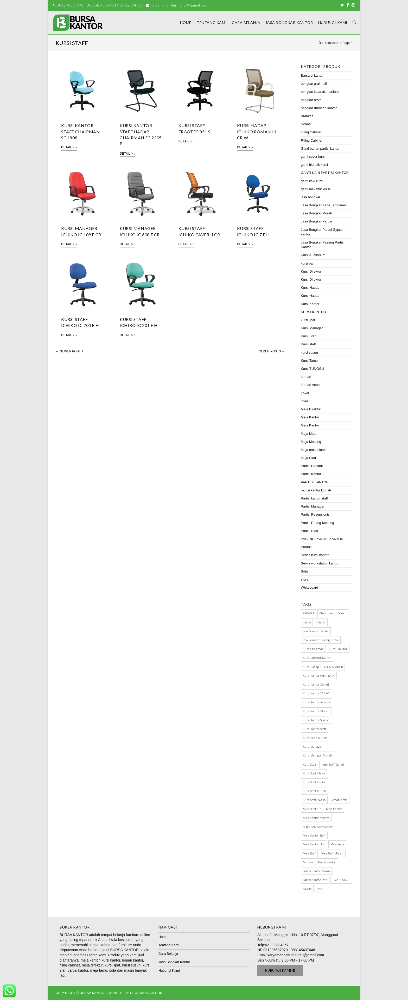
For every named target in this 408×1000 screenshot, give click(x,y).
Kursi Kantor (310, 304)
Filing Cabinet (311, 132)
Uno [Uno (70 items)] (319, 889)
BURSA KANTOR (74, 935)
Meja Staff (308, 458)
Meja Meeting (311, 442)
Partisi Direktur (312, 466)
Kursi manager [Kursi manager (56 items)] (312, 746)
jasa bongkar (310, 197)
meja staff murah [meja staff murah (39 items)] (332, 853)
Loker (305, 393)
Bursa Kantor (93, 993)
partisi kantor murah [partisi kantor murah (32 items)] (317, 871)
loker (304, 401)
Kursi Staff (308, 336)
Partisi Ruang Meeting (317, 523)
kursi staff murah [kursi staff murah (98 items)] (314, 791)
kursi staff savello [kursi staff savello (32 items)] (314, 800)
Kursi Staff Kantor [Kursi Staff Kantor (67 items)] (314, 782)
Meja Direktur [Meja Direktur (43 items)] (312, 809)
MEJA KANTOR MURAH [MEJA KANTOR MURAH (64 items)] (317, 826)
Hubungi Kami (169, 970)
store (304, 579)
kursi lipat (308, 320)
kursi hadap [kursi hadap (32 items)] (311, 667)
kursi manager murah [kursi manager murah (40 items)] (317, 755)
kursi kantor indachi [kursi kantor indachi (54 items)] (316, 702)
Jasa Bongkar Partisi (316, 221)
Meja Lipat (308, 434)
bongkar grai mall (314, 83)
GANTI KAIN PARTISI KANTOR (325, 173)
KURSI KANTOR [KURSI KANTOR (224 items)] (333, 667)
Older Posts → (272, 351)
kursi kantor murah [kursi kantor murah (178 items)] (316, 711)
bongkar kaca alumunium (320, 92)
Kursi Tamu (309, 361)
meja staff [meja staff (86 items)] (309, 853)
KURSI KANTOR (313, 312)
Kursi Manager (312, 328)
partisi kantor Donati (316, 490)
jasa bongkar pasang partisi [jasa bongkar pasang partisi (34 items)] (321, 640)
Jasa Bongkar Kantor (174, 962)
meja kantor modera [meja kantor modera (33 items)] (316, 818)
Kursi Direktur (311, 271)
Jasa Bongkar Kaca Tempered (323, 205)
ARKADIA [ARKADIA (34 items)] (308, 613)
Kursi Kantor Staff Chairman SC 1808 (80, 131)
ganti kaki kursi (312, 181)
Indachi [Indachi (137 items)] (321, 622)
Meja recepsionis (313, 450)
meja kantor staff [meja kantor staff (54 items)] (314, 835)
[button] (280, 970)
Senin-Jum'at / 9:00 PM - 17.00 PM (285, 960)
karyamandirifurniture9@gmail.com (295, 955)
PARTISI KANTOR (315, 482)
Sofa (304, 571)
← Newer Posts (69, 351)
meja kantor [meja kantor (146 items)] (334, 809)
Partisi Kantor (311, 474)
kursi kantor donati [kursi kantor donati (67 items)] (316, 684)
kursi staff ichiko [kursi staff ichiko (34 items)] (314, 773)
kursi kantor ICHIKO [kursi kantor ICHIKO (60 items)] (316, 693)
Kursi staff (308, 344)
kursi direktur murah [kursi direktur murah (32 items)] (317, 658)
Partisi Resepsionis (315, 514)
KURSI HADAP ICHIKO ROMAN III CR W (257, 131)
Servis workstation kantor (320, 563)
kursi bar (307, 263)
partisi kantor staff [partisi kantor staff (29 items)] (315, 880)
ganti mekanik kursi (315, 189)
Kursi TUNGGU (312, 369)
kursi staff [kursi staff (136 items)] (309, 764)
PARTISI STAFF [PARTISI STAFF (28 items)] (341, 880)
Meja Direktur (311, 409)
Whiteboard (309, 587)
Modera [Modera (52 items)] (308, 862)
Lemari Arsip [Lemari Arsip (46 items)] (339, 800)
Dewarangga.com (146, 993)
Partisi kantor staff (314, 498)
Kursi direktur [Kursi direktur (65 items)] (338, 649)
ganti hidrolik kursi (314, 165)
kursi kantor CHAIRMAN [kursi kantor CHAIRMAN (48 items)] (319, 675)
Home (163, 937)
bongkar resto (311, 100)
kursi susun (309, 352)
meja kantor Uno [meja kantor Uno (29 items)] (314, 844)
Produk (306, 547)
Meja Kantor (310, 417)
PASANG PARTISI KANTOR (322, 539)
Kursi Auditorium (313, 255)
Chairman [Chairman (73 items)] (326, 613)
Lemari (306, 377)
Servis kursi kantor (315, 555)
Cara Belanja (168, 954)
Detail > (69, 147)
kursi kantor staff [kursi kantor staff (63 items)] (314, 729)
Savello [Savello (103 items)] (307, 889)
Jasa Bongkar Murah (316, 213)
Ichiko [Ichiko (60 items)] (307, 622)
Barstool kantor (312, 75)
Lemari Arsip (310, 385)
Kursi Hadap (310, 288)
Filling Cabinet (311, 140)
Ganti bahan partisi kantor (320, 148)
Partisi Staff (309, 531)
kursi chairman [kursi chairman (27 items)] (313, 649)
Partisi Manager (312, 506)
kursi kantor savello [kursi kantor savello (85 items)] (316, 720)
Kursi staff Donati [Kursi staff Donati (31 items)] (332, 764)
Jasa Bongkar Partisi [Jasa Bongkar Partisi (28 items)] (316, 631)
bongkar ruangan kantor (319, 108)
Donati (306, 124)
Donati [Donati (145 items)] (342, 613)
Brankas (307, 116)
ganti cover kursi (313, 157)
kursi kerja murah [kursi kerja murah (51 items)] (315, 738)
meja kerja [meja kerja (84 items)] (337, 844)
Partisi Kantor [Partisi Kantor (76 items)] (327, 862)
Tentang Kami (168, 945)
